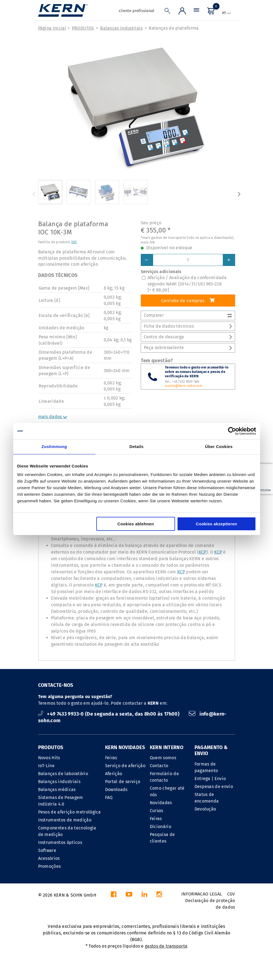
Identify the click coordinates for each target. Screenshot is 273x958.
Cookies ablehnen (135, 523)
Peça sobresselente (188, 347)
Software (47, 850)
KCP (202, 552)
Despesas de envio (214, 786)
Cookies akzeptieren (216, 523)
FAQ (109, 797)
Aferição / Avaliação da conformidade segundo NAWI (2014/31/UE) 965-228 (187, 284)
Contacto (159, 765)
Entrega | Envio (210, 778)
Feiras (111, 757)
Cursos (156, 810)
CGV (231, 894)
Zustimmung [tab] (54, 446)
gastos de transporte (166, 946)
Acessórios (49, 858)
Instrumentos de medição (64, 820)
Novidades (161, 802)
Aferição (113, 773)
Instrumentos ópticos (60, 842)
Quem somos (163, 757)
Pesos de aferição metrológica (69, 812)
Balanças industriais (121, 28)
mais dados (52, 416)
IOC (74, 242)
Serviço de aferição (125, 765)
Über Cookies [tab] (218, 446)
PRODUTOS (83, 28)
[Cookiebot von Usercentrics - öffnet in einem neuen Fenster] (232, 431)
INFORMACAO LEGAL (201, 894)
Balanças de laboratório (63, 773)
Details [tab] (136, 446)
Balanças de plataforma (174, 28)
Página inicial (52, 28)
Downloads (116, 789)
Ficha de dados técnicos (188, 326)
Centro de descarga (188, 336)
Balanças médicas (57, 789)
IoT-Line (46, 765)
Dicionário (160, 826)
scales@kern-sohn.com (183, 386)
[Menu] (196, 12)
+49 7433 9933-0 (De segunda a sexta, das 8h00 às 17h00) (109, 714)
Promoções (49, 866)
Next (239, 194)
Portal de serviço (122, 781)
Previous (34, 194)
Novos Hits (49, 757)
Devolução (205, 809)
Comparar (188, 315)
